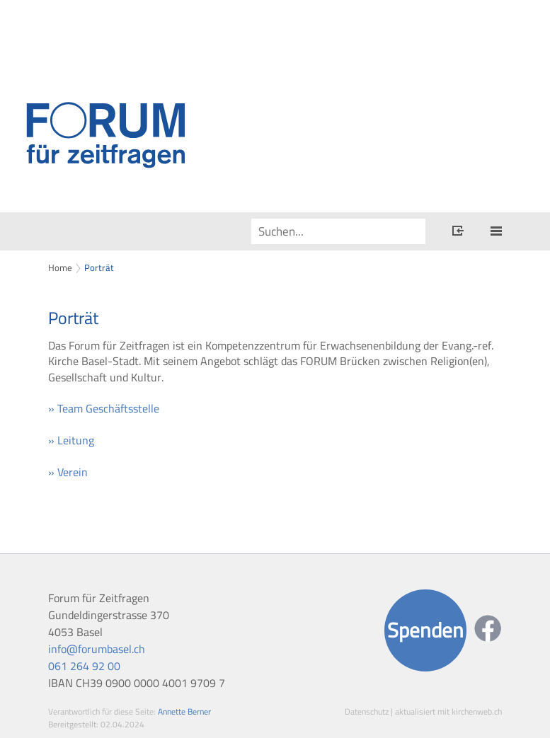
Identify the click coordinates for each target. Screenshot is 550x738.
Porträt (99, 267)
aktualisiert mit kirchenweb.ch (448, 711)
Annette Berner (184, 711)
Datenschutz (367, 711)
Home (60, 267)
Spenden (425, 630)
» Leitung (71, 440)
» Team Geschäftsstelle (103, 408)
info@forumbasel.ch (96, 648)
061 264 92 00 (84, 665)
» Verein (68, 472)
